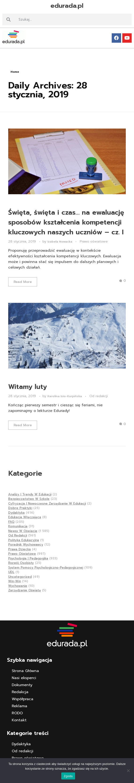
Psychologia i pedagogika (28, 558)
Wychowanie (17, 586)
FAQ (11, 522)
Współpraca (22, 699)
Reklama (19, 706)
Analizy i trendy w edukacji (29, 494)
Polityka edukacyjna (23, 540)
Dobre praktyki (20, 508)
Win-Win (14, 581)
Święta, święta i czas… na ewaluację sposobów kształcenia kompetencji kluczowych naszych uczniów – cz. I (66, 222)
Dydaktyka (16, 512)
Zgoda (68, 776)
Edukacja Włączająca (24, 517)
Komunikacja (17, 526)
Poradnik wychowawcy (25, 544)
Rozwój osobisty (21, 563)
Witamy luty (27, 387)
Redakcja (20, 692)
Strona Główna (25, 671)
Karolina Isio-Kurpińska (65, 396)
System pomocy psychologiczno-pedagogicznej (45, 567)
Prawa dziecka (19, 549)
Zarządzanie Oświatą (24, 590)
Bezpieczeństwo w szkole (29, 499)
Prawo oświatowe (94, 241)
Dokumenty (22, 685)
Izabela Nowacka (60, 241)
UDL (11, 572)
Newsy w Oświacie (22, 531)
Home (15, 72)
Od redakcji (98, 396)
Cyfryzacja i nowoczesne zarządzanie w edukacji (47, 503)
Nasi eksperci (24, 678)
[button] (67, 52)
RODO (17, 713)
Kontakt (19, 720)
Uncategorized (20, 576)
